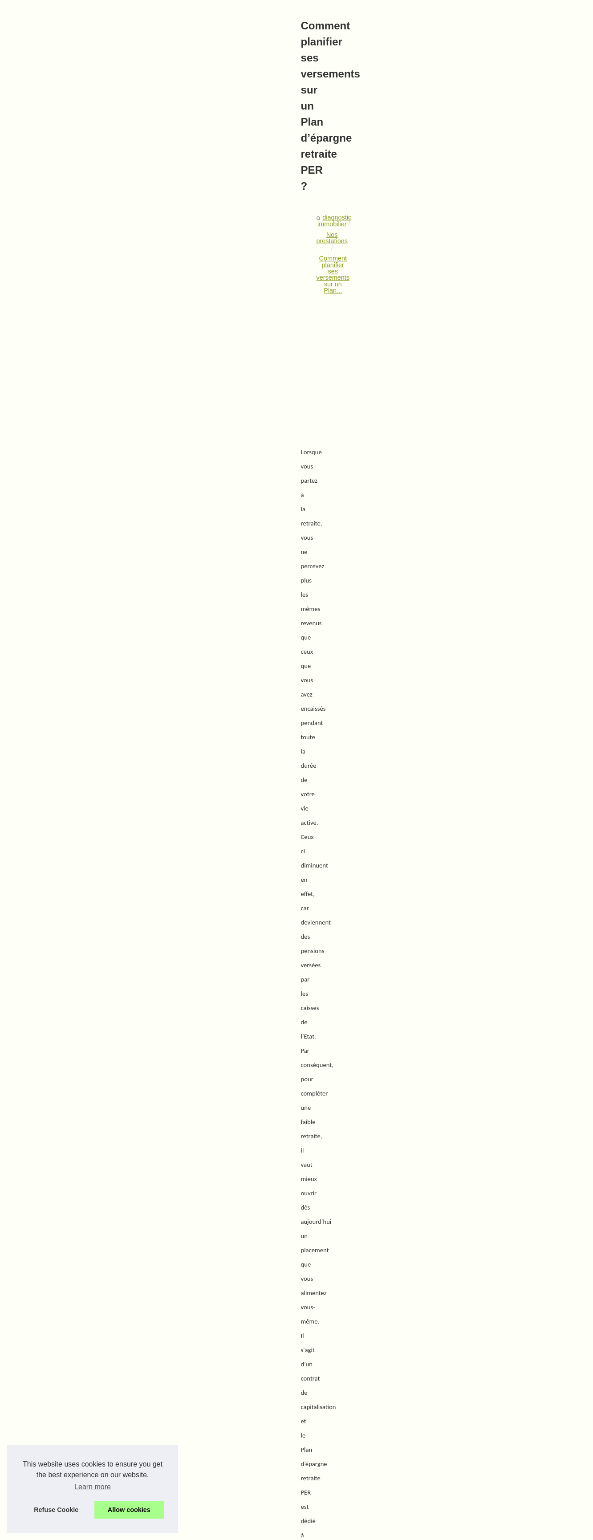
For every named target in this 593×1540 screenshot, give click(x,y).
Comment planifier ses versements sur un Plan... (245, 300)
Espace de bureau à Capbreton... (488, 402)
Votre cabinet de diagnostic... (482, 255)
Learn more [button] (92, 1487)
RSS (231, 1531)
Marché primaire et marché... (482, 589)
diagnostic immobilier (85, 300)
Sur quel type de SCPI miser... (484, 569)
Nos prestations (145, 300)
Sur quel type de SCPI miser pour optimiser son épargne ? (127, 1313)
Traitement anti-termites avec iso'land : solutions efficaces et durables (368, 1313)
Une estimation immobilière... (482, 383)
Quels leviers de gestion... (478, 323)
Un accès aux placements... (480, 628)
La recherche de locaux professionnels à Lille (167, 1472)
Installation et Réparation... (479, 510)
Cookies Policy (202, 1531)
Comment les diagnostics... (479, 343)
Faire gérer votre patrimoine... (483, 609)
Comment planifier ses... (475, 549)
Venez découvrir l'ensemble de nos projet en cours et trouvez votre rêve (205, 1487)
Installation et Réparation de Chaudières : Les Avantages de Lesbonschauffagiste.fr (221, 1380)
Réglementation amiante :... (480, 303)
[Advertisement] (229, 375)
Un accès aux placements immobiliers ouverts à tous (178, 1457)
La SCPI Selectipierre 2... (477, 442)
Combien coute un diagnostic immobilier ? (162, 1502)
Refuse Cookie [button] (56, 1509)
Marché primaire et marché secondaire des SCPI (172, 1426)
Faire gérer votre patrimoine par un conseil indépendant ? (184, 1441)
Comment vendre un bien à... (482, 422)
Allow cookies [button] (129, 1509)
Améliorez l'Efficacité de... (477, 490)
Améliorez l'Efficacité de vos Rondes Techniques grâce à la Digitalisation (206, 1364)
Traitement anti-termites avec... (485, 530)
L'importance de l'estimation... (483, 363)
